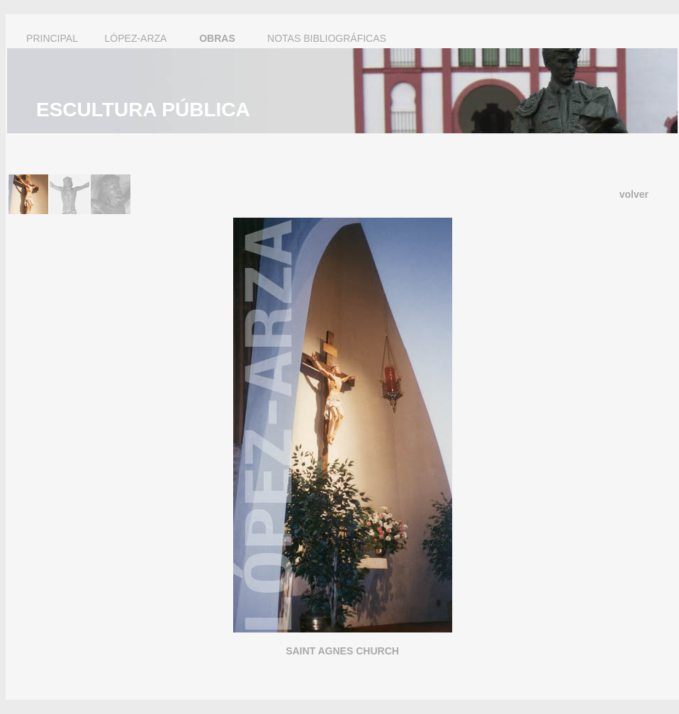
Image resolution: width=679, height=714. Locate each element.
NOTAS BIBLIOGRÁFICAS (326, 38)
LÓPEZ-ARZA (136, 38)
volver (634, 194)
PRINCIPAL (52, 38)
